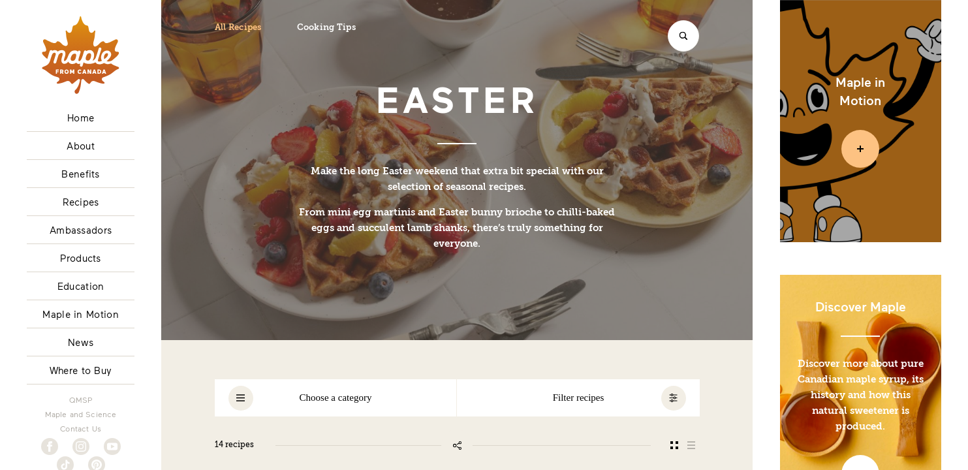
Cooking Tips (326, 28)
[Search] (683, 36)
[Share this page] (457, 445)
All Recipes (238, 28)
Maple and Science (81, 414)
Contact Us (80, 428)
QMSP (81, 399)
